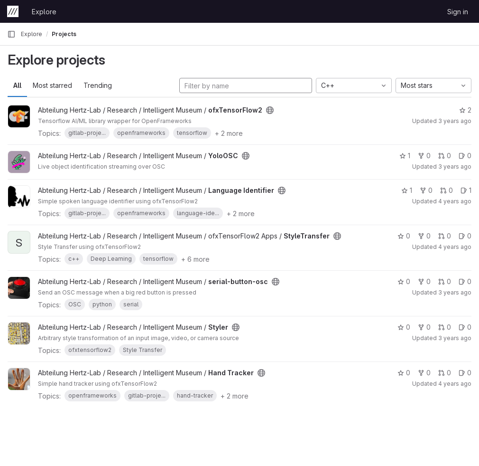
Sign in (457, 12)
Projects (64, 34)
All (17, 85)
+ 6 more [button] (195, 259)
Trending (97, 85)
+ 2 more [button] (229, 133)
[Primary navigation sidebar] (11, 34)
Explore (44, 12)
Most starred (52, 85)
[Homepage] (12, 11)
